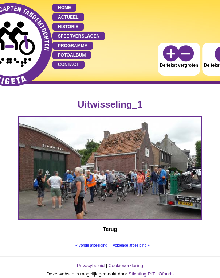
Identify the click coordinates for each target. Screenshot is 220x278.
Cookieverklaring (126, 265)
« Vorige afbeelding (91, 245)
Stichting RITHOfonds (151, 274)
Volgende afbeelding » (131, 245)
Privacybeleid (91, 265)
